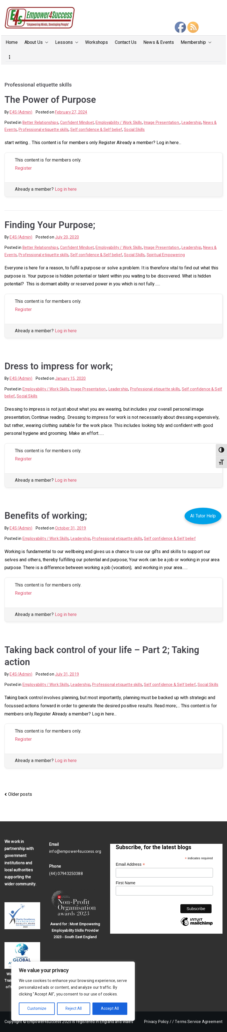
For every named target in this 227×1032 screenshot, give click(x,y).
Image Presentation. (162, 123)
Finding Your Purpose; (49, 225)
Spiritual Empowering (166, 255)
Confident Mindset (77, 123)
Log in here (66, 189)
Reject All (73, 1008)
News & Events (158, 42)
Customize (36, 1008)
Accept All (110, 1008)
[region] (73, 991)
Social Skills (134, 130)
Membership (196, 42)
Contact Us (126, 42)
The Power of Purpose (50, 99)
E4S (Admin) (21, 112)
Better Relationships (40, 123)
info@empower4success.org (75, 851)
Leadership (191, 123)
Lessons (66, 42)
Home (12, 42)
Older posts (20, 794)
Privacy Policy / (157, 1022)
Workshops (96, 42)
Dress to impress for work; (58, 366)
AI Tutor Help (203, 516)
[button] (45, 42)
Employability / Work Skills (119, 123)
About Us (36, 42)
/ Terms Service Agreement (197, 1022)
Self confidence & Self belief (96, 130)
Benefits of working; (45, 515)
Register (23, 168)
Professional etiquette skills (44, 130)
